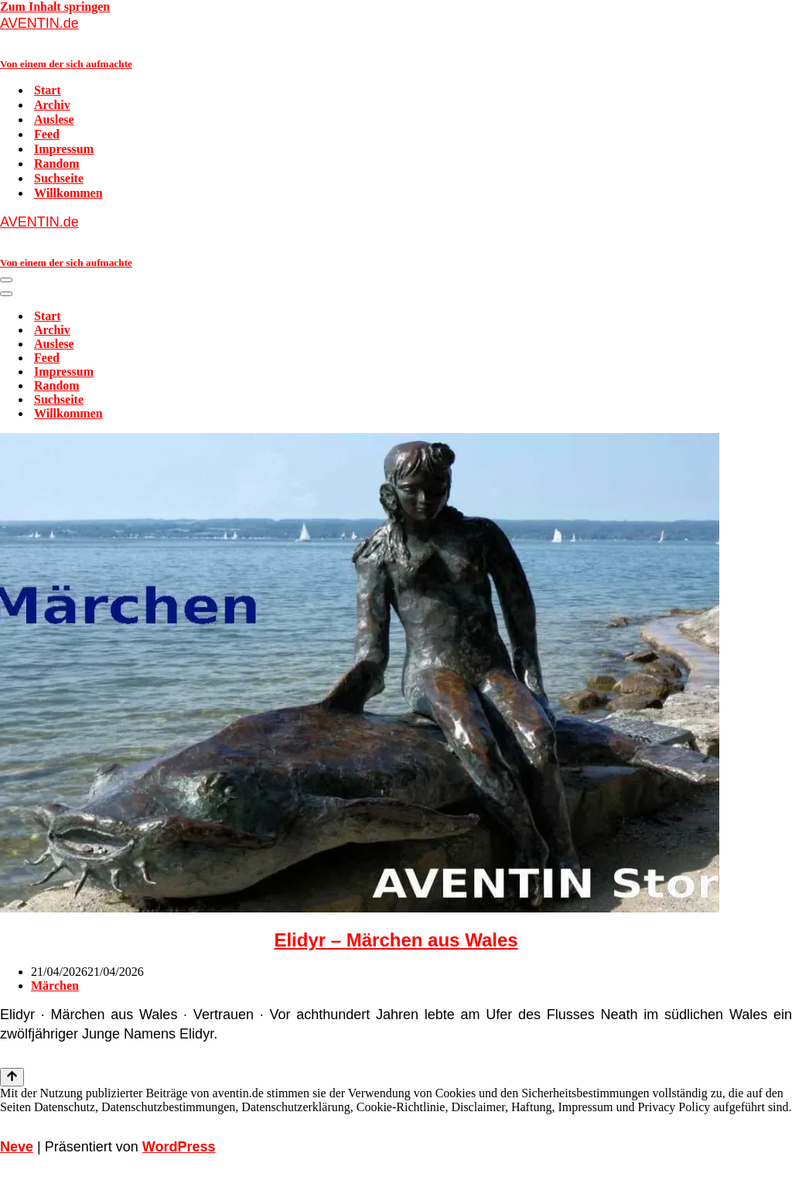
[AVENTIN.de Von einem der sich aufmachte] (396, 42)
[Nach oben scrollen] (12, 1077)
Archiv (52, 104)
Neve (16, 1146)
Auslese (54, 119)
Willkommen (68, 193)
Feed (47, 134)
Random (57, 163)
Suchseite (59, 178)
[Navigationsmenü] (6, 280)
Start (47, 90)
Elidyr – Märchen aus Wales (395, 939)
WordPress (179, 1146)
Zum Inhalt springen (55, 6)
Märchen (55, 985)
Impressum (64, 148)
